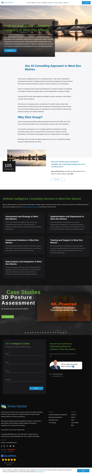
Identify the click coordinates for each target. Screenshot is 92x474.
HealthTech (33, 2)
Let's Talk (86, 2)
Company (73, 412)
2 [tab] (27, 332)
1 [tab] (25, 332)
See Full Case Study (8, 316)
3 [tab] (30, 332)
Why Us (73, 417)
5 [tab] (35, 332)
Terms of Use (12, 429)
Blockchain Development (55, 417)
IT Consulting (52, 422)
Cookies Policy (21, 429)
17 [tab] (65, 332)
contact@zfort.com (58, 376)
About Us (73, 414)
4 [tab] (32, 332)
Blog (72, 425)
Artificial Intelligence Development (58, 414)
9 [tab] (45, 332)
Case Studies (74, 422)
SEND (36, 388)
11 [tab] (50, 332)
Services (51, 412)
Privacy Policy (40, 471)
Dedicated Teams (53, 420)
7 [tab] (40, 332)
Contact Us (65, 2)
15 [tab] (60, 332)
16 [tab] (63, 332)
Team (72, 420)
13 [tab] (55, 332)
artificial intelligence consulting (30, 207)
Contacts (3, 440)
